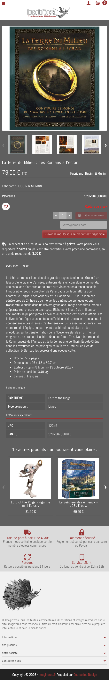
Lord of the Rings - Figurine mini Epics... (30, 504)
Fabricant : (77, 173)
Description (12, 265)
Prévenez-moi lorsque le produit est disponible (75, 234)
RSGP (25, 265)
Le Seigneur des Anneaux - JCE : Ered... (78, 504)
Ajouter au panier (91, 215)
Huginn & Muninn (96, 173)
